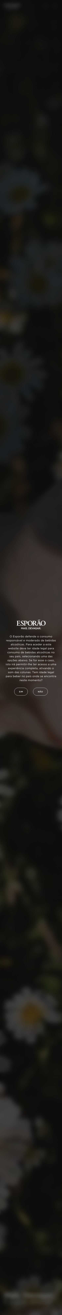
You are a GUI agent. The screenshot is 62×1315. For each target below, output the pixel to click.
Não (40, 692)
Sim (21, 692)
